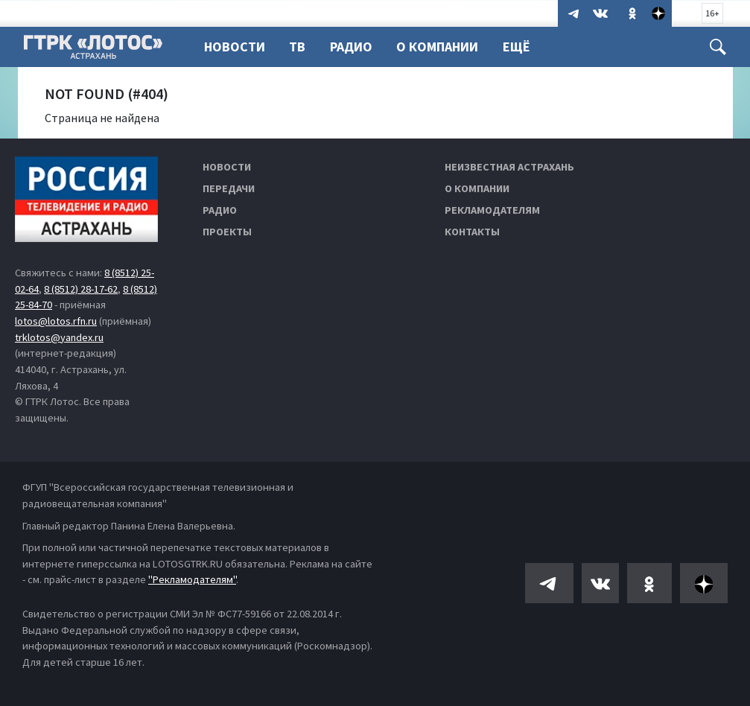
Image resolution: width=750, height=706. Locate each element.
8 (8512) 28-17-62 (81, 289)
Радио (355, 46)
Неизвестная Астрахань (509, 167)
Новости (234, 46)
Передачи (229, 188)
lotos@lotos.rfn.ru (56, 321)
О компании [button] (444, 46)
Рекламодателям (492, 210)
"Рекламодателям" (192, 579)
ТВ (299, 46)
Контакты (472, 231)
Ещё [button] (525, 46)
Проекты (227, 231)
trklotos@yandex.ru (59, 337)
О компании (477, 188)
